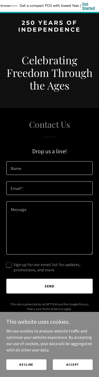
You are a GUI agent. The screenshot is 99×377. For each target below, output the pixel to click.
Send (49, 286)
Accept (72, 364)
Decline (26, 364)
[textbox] (49, 168)
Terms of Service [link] (52, 309)
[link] (49, 30)
